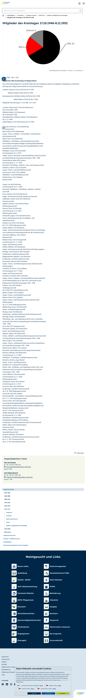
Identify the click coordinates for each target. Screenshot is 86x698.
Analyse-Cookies (26, 688)
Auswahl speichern (48, 693)
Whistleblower (6, 670)
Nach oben (79, 453)
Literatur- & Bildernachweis (11, 538)
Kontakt (4, 664)
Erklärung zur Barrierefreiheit (11, 672)
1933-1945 (7, 506)
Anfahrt (4, 662)
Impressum (5, 657)
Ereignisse (9, 512)
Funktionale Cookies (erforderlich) (30, 685)
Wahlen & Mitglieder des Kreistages (57, 15)
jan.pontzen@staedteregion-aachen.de (18, 467)
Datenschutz (64, 680)
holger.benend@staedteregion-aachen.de (19, 477)
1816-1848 (7, 493)
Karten (8, 522)
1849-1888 (7, 496)
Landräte (8, 515)
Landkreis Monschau (9, 535)
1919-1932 (7, 502)
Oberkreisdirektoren (12, 519)
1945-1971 (42, 15)
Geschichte (20, 15)
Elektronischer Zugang (9, 667)
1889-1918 (7, 499)
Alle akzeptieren (63, 693)
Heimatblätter (7, 542)
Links (3, 675)
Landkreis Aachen (31, 15)
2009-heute (7, 532)
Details (41, 685)
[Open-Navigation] (84, 3)
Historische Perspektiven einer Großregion (15, 545)
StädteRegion (11, 15)
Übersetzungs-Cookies (46, 688)
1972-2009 (7, 529)
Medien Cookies (53, 685)
